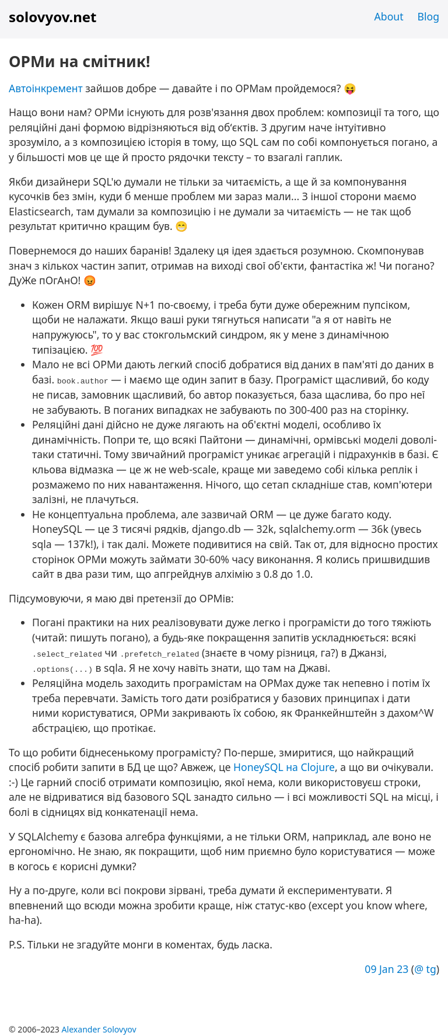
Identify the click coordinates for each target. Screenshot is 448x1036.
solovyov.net (52, 16)
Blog (428, 16)
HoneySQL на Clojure (284, 767)
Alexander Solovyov (99, 1029)
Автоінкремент (46, 88)
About (389, 16)
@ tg (425, 969)
